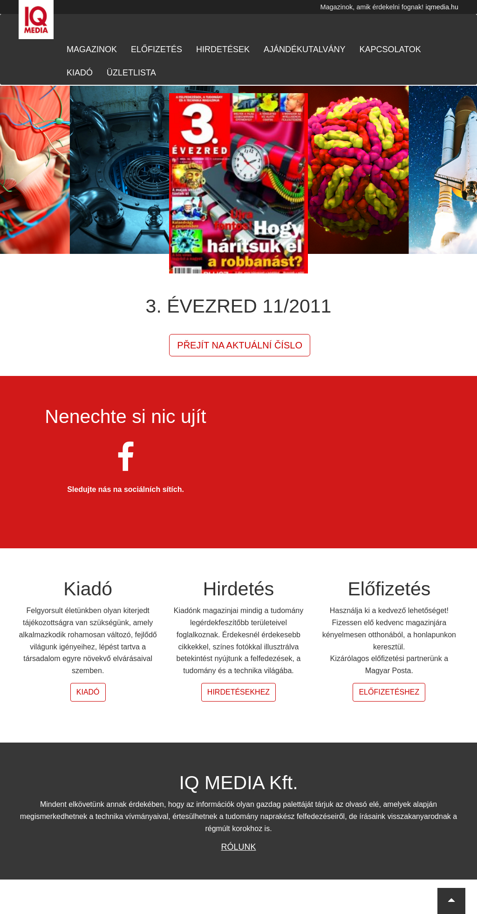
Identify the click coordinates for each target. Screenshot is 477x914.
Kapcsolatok (390, 49)
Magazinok (92, 49)
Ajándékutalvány (304, 49)
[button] (451, 901)
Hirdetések (223, 49)
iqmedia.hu (442, 7)
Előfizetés (156, 49)
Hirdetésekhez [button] (238, 692)
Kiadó (80, 72)
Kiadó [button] (88, 692)
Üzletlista (131, 72)
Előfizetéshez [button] (389, 692)
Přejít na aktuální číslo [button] (239, 345)
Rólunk (238, 847)
